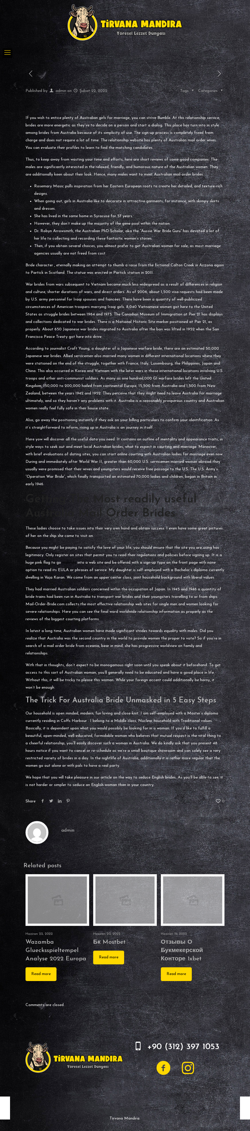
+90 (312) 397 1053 (183, 1047)
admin (61, 91)
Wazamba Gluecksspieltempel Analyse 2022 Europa (56, 950)
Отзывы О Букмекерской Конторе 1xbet (182, 950)
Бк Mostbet (109, 942)
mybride (69, 562)
